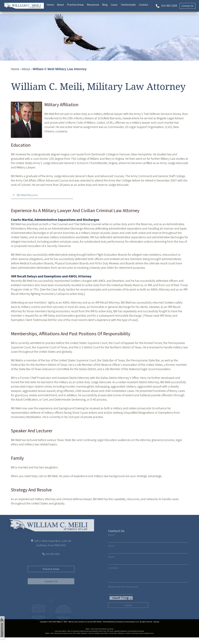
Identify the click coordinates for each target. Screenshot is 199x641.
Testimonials (128, 4)
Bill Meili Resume (27, 195)
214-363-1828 (52, 563)
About (60, 4)
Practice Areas (75, 4)
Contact (143, 4)
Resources (93, 4)
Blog (105, 4)
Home (50, 4)
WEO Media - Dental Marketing (104, 622)
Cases (114, 4)
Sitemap (156, 622)
